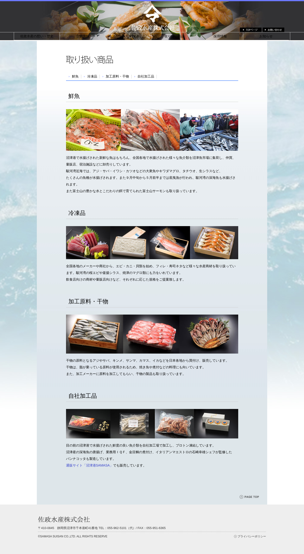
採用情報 (220, 36)
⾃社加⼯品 (146, 76)
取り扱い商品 (174, 36)
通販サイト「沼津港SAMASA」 (89, 465)
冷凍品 (92, 76)
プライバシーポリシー (252, 536)
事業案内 (128, 36)
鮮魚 (75, 76)
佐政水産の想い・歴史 (36, 36)
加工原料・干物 (117, 76)
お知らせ (266, 36)
